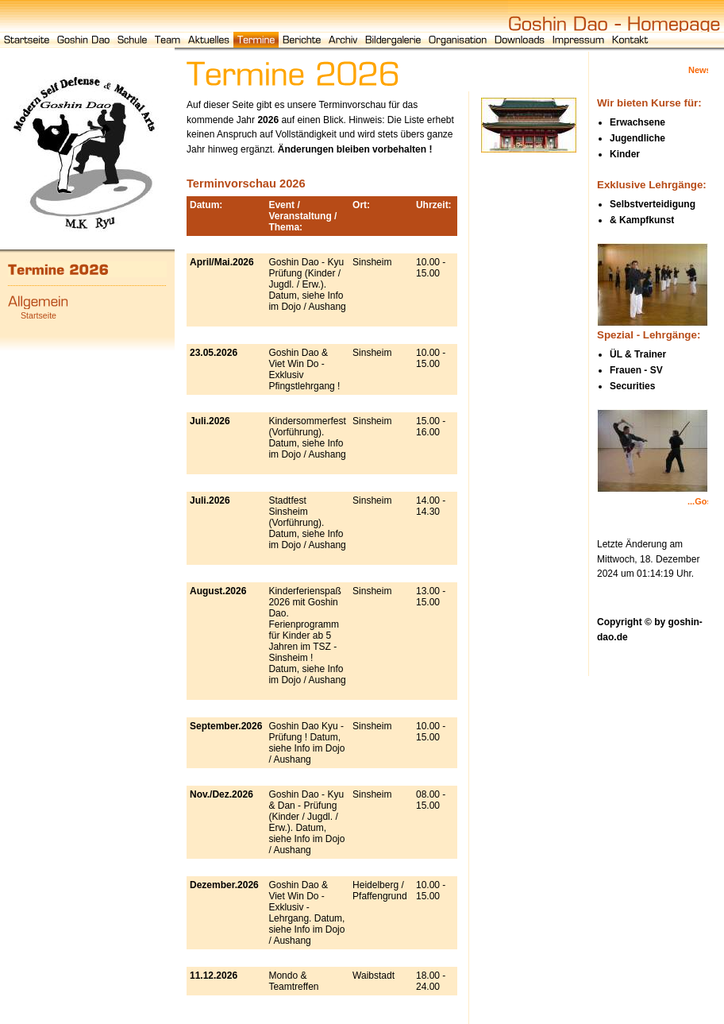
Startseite (38, 315)
